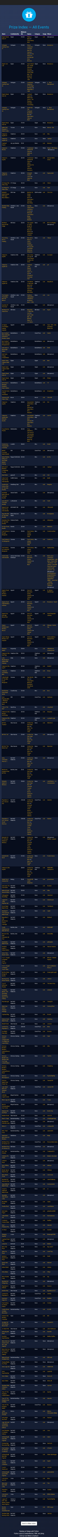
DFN (52, 325)
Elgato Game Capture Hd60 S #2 (5, 368)
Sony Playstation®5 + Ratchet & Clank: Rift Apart (5, 700)
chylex (48, 1201)
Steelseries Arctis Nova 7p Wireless (5, 1137)
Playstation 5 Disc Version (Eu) (5, 801)
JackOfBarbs (50, 781)
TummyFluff (50, 1080)
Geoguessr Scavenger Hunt (30, 277)
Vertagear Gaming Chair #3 (5, 109)
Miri (48, 1316)
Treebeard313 (50, 1151)
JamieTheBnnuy (51, 1179)
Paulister (49, 1417)
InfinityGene (50, 520)
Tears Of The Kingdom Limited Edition (5, 1393)
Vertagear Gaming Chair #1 (5, 46)
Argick (49, 309)
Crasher (49, 1303)
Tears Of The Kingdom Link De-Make (5, 1400)
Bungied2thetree (51, 575)
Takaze (49, 238)
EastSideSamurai (51, 573)
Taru (55, 562)
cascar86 (54, 564)
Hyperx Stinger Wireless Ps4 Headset (5, 638)
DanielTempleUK (51, 613)
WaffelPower (50, 592)
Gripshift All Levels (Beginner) (30, 881)
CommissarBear (51, 531)
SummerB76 (50, 578)
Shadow (49, 818)
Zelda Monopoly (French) (4, 1413)
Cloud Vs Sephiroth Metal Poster (5, 1190)
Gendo (49, 333)
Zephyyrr (49, 138)
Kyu (48, 1276)
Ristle (48, 347)
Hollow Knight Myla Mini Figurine (5, 1456)
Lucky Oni (4, 1244)
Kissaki (49, 1014)
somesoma (50, 557)
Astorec (49, 127)
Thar (48, 1483)
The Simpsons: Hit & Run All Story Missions (30, 57)
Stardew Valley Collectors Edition (5, 1387)
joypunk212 (50, 1322)
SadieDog (49, 1019)
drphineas (49, 697)
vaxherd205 (50, 1131)
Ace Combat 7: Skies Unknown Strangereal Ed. (6, 343)
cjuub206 (49, 1371)
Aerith (48, 478)
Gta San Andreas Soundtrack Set (5, 1508)
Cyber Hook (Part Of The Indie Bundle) (5, 479)
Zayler (48, 911)
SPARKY (49, 580)
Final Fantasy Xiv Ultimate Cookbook (5, 1449)
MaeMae (49, 1298)
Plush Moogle (5, 1001)
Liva (48, 295)
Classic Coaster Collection (4, 1462)
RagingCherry (50, 559)
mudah (49, 677)
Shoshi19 (49, 570)
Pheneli (49, 769)
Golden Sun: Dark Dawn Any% (30, 724)
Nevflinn (49, 839)
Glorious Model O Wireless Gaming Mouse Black (6, 1069)
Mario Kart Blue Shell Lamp (4, 1485)
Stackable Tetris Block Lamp (5, 1197)
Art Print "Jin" (5, 734)
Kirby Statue (5, 1272)
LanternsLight (50, 568)
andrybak (49, 990)
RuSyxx (49, 378)
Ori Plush (4, 1229)
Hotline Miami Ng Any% (29, 439)
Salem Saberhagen (52, 1454)
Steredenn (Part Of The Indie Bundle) (6, 521)
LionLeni (49, 1024)
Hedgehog (50, 1066)
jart (48, 264)
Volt (48, 475)
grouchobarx (50, 879)
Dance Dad (54, 580)
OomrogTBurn (51, 1006)
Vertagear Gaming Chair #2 (5, 84)
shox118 (49, 1115)
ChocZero (49, 192)
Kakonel (49, 1262)
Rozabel (49, 886)
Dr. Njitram (50, 590)
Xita (53, 127)
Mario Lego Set (6, 1100)
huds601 (49, 1229)
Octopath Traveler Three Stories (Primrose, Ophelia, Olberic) (29, 792)
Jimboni (49, 978)
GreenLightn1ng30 (52, 972)
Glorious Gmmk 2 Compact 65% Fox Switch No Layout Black (5, 1039)
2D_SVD (49, 1309)
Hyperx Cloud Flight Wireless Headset (5, 603)
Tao (54, 570)
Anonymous (50, 45)
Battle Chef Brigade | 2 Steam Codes (5, 129)
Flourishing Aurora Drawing (5, 239)
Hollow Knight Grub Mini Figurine (5, 1438)
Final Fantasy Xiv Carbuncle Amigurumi (5, 549)
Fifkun (48, 1272)
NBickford (50, 723)
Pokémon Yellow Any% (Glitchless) (30, 296)
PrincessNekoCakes (52, 1142)
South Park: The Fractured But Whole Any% (30, 111)
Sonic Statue (5, 1376)
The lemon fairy (51, 983)
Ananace (49, 1404)
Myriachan (49, 746)
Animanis (49, 143)
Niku (48, 134)
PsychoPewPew (51, 1076)
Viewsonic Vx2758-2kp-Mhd (5, 672)
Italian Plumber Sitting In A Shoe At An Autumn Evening (5, 460)
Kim (48, 402)
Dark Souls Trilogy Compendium (5, 355)
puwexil (54, 839)
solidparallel (50, 1126)
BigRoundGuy (50, 547)
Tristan (49, 1100)
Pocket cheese (51, 856)
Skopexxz (49, 711)
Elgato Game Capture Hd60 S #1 (5, 362)
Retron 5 (4, 1126)
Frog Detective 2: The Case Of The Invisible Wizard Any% (30, 432)
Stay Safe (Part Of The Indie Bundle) (5, 515)
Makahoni (49, 526)
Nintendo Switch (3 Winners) (4, 783)
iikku (48, 890)
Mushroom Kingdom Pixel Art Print (5, 771)
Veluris (49, 183)
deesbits (49, 800)
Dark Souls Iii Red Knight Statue (5, 349)
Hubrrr (49, 1437)
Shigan (49, 148)
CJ (55, 781)
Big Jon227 (50, 1246)
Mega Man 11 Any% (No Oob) (30, 311)
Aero (48, 360)
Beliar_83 (49, 1380)
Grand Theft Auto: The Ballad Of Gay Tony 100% (30, 76)
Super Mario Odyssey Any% (30, 118)
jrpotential (49, 326)
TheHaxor (49, 585)
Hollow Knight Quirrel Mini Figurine (5, 1473)
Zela (55, 325)
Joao (48, 1430)
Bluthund (49, 917)
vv (47, 1189)
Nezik (48, 1256)
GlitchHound (50, 900)
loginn (49, 1461)
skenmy (49, 1267)
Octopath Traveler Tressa (29, 174)
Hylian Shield (5, 1267)
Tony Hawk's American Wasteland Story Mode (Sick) (30, 684)
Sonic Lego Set (5, 1366)
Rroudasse (50, 562)
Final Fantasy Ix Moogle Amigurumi (6, 533)
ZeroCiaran (50, 1175)
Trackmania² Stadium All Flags (30, 149)
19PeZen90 (50, 507)
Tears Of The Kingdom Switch (5, 1406)
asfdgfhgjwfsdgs (51, 1118)
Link (44, 37)
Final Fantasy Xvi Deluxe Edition (5, 1304)
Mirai (48, 1026)
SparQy (49, 1392)
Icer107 (49, 415)
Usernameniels (51, 783)
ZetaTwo (49, 1513)
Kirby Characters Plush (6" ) (4, 759)
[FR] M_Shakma (51, 1494)
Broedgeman (50, 513)
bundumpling (50, 577)
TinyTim (49, 1056)
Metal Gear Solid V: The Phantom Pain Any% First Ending (30, 101)
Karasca (49, 1286)
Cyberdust (50, 895)
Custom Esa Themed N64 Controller (5, 445)
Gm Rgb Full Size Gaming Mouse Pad (5, 1324)
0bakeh (54, 957)
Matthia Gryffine (51, 1336)
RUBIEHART (50, 867)
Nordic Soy (50, 1111)
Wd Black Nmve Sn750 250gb (5, 224)
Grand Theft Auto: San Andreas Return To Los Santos (30, 318)
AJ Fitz (49, 457)
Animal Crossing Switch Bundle (5, 452)
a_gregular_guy (51, 718)
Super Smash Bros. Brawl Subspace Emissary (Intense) (30, 67)
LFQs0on (49, 1448)
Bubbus (49, 1244)
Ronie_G (49, 967)
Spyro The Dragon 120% (29, 729)
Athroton (49, 957)
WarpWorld (50, 281)
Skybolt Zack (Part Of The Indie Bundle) (5, 509)
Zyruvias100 (50, 1087)
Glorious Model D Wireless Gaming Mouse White (6, 1049)
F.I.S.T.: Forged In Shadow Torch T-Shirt (5, 967)
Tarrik (48, 501)
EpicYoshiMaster (51, 966)
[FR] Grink (49, 1357)
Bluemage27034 (51, 1234)
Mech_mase (50, 556)
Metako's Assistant (52, 1156)
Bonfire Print (5, 1290)
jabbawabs (50, 942)
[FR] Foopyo (50, 1507)
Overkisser (50, 539)
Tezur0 (55, 602)
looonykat (49, 255)
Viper (48, 187)
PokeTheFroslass (51, 566)
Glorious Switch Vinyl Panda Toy (5, 1082)
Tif (48, 383)
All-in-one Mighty (51, 222)
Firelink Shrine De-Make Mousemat (5, 1311)
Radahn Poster (5, 1115)
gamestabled (50, 1472)
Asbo (48, 1478)
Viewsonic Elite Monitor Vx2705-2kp (6, 713)
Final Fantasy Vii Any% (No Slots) (30, 260)
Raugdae (49, 484)
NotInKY (49, 666)
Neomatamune (51, 1215)
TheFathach (50, 906)
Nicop (48, 671)
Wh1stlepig (54, 148)
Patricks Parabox (51, 946)
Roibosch (49, 1376)
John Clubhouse (51, 1328)
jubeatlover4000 (51, 1211)
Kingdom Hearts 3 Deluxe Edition (5, 948)
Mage (48, 1135)
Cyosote (49, 1385)
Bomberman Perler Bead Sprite (5, 692)
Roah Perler (5, 475)
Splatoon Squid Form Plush (5, 1258)
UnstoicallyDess (51, 637)
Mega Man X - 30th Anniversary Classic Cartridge (5, 921)
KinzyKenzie (50, 391)
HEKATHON (50, 1366)
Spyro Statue (5, 1380)
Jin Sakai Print (5, 1328)
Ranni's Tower (5, 1118)
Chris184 (49, 397)
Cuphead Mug (5, 1014)
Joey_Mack (50, 707)
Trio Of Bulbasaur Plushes (4, 985)
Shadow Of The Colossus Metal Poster (5, 912)
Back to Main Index (29, 1523)
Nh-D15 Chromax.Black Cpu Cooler (6, 1106)
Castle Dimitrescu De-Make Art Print (5, 929)
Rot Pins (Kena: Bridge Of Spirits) (5, 974)
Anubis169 (50, 328)
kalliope (49, 1165)
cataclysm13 (50, 869)
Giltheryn (49, 1170)
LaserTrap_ (50, 1251)
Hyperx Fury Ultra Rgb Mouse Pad (5, 615)
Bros (48, 690)
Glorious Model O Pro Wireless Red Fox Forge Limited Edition (5, 1059)
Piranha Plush (5, 1206)
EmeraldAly (50, 933)
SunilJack (49, 1443)
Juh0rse (49, 564)
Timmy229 (49, 1001)
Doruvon (49, 1031)
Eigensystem (50, 173)
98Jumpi (49, 625)
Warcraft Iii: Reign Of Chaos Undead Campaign (30, 241)
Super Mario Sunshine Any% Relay (30, 201)
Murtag (49, 429)
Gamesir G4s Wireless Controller (5, 1317)
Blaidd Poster (5, 1024)
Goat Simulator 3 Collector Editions (5, 1432)
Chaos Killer (54, 561)
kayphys (49, 959)
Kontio (49, 444)
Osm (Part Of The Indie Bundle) (5, 502)
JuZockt (49, 1467)
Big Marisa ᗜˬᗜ (51, 1290)
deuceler (49, 1225)
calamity (50, 582)
